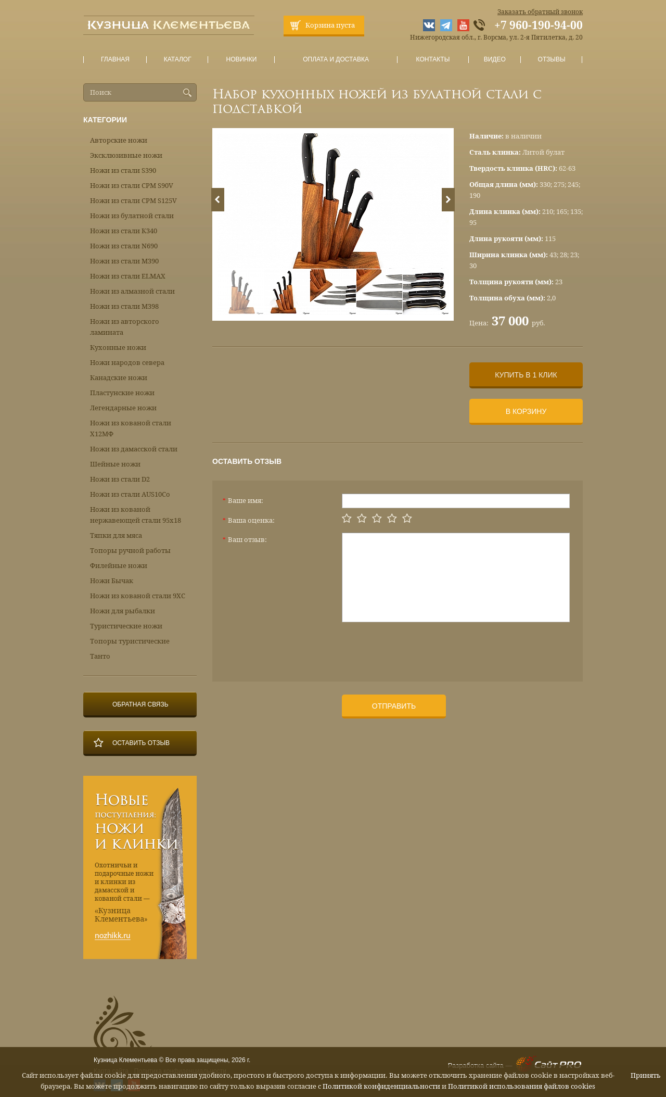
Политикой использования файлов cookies (521, 1086)
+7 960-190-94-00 (538, 25)
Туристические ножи (126, 626)
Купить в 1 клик (526, 375)
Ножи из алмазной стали (132, 291)
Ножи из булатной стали (132, 216)
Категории (105, 120)
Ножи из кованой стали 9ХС (137, 596)
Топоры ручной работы (130, 550)
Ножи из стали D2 (120, 479)
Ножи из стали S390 (123, 170)
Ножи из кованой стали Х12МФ (130, 428)
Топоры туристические (130, 641)
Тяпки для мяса (116, 535)
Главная (115, 59)
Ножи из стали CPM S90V (131, 186)
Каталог (177, 59)
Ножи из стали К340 (123, 231)
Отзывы (551, 59)
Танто (100, 656)
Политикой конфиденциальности (381, 1086)
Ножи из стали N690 (124, 246)
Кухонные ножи (118, 347)
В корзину (526, 411)
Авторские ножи (118, 140)
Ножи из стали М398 (124, 306)
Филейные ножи (118, 566)
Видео (494, 59)
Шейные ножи (115, 464)
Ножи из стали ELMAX (127, 276)
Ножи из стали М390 (124, 261)
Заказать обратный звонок (540, 12)
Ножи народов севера (127, 363)
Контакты (433, 59)
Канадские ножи (118, 378)
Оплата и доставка (336, 59)
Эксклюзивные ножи (126, 155)
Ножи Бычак (111, 581)
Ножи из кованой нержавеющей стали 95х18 (135, 515)
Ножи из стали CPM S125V (133, 201)
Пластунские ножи (122, 393)
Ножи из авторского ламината (124, 327)
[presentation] (421, 647)
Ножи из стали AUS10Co (130, 494)
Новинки (241, 59)
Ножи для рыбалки (122, 611)
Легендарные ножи (123, 408)
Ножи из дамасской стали (133, 449)
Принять (646, 1075)
